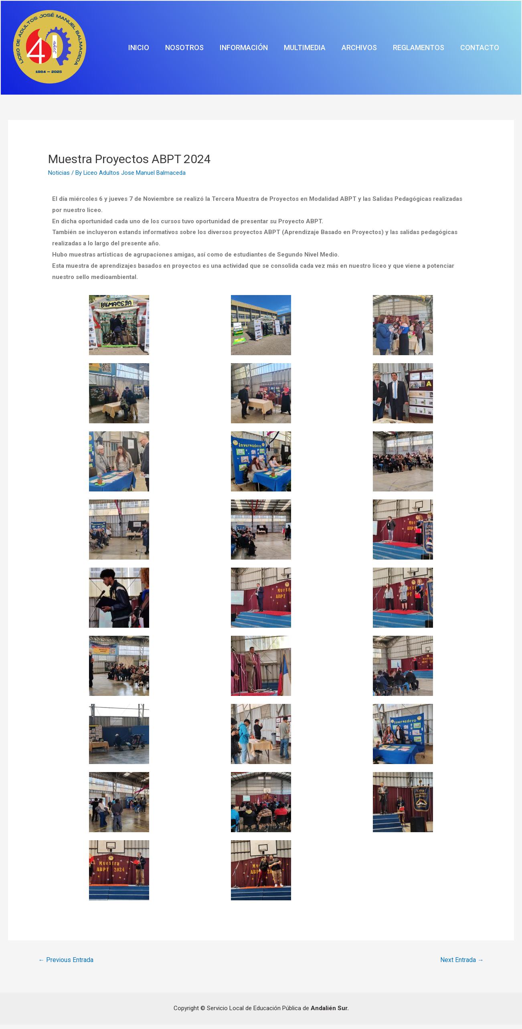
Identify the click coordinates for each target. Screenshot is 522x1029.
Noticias (59, 176)
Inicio (216, 49)
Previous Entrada (66, 964)
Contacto (485, 49)
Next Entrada (462, 964)
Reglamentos (436, 49)
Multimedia (347, 49)
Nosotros (250, 49)
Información (298, 49)
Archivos (389, 49)
